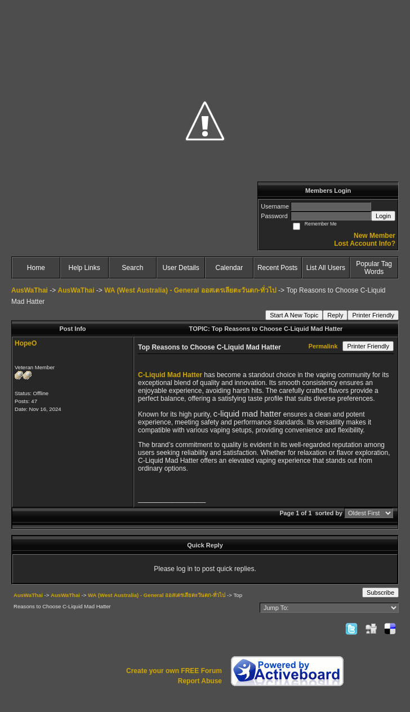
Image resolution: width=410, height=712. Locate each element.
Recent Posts (277, 268)
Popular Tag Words (374, 268)
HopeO (26, 343)
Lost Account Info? (364, 243)
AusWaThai (29, 290)
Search (132, 268)
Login (383, 216)
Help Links (84, 268)
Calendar (229, 268)
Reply (335, 315)
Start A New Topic (294, 315)
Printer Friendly (373, 315)
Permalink (323, 346)
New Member (374, 236)
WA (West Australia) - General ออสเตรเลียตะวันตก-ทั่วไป (190, 290)
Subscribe (380, 592)
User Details (180, 268)
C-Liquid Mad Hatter (170, 375)
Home (36, 268)
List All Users (325, 268)
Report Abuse (200, 681)
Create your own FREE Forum (174, 671)
